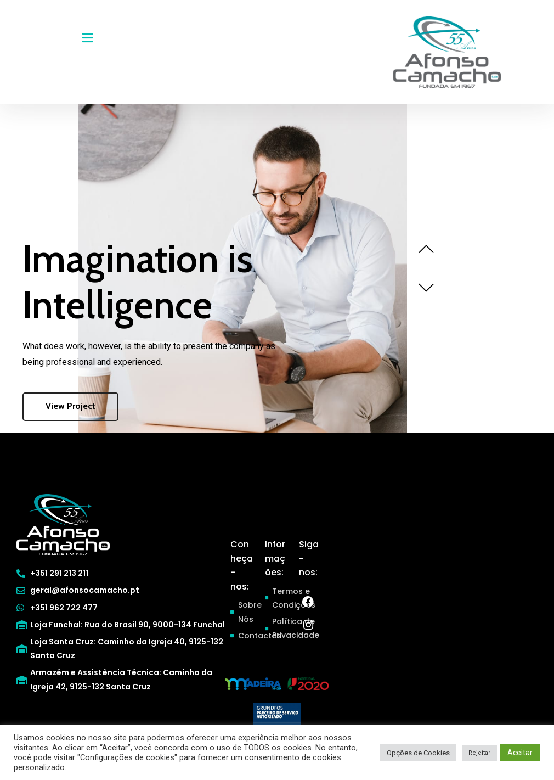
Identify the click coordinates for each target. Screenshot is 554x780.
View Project (70, 406)
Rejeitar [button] (479, 752)
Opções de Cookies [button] (418, 753)
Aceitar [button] (520, 752)
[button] (87, 37)
